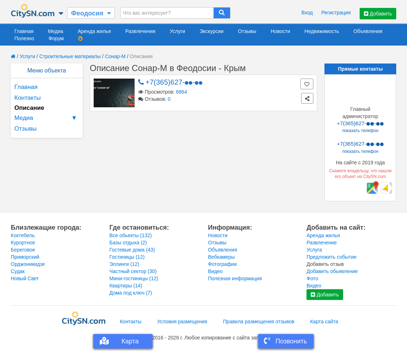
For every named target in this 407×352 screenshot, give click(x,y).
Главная (23, 31)
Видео (215, 271)
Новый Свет (25, 278)
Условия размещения (182, 321)
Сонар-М (115, 56)
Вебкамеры (221, 257)
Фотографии (222, 264)
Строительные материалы (69, 56)
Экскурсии (212, 31)
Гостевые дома (132, 250)
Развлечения (140, 31)
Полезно (24, 38)
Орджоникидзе (28, 264)
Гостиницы (127, 257)
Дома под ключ (130, 293)
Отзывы (247, 31)
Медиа (55, 31)
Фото (312, 278)
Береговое (23, 250)
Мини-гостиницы (133, 278)
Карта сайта (324, 321)
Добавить (378, 14)
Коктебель (23, 235)
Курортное (23, 242)
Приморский (25, 257)
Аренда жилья (94, 31)
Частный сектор (133, 271)
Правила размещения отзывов (258, 321)
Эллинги (124, 264)
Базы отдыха (128, 242)
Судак (18, 271)
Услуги (177, 31)
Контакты (27, 97)
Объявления (368, 31)
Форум (56, 38)
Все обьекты (130, 235)
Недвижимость (321, 31)
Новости (280, 31)
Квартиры (125, 285)
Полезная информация (235, 278)
